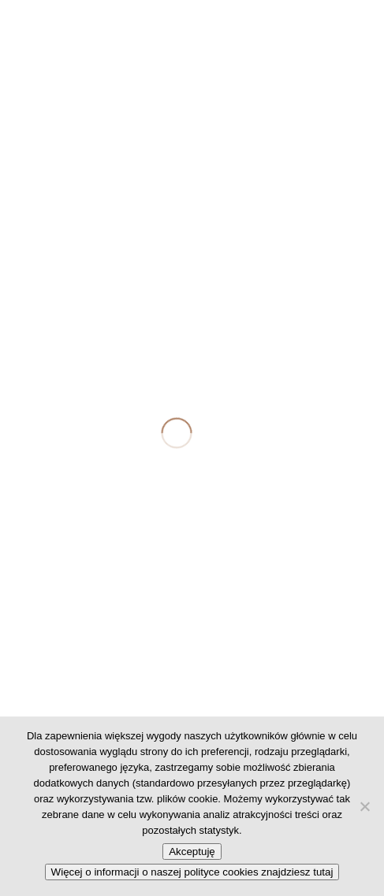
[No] (364, 806)
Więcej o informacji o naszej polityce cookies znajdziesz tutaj (192, 872)
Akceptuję (192, 851)
